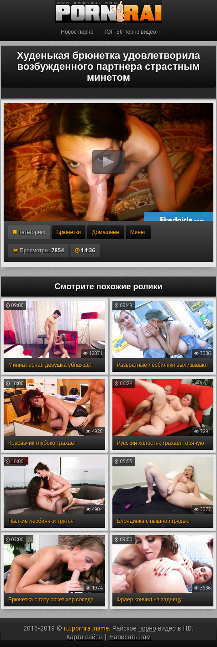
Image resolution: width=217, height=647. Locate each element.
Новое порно (77, 32)
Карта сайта (84, 637)
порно (147, 628)
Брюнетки (68, 232)
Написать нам (130, 637)
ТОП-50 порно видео (129, 32)
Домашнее (105, 232)
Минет (138, 232)
